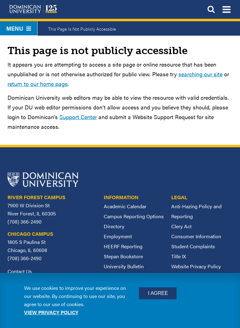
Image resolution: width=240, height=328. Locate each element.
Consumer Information (196, 236)
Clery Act (181, 226)
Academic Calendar (125, 206)
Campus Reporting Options (134, 216)
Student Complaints (193, 246)
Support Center (78, 117)
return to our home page (38, 84)
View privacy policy (51, 312)
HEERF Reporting (123, 246)
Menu (18, 28)
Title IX (178, 256)
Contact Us (20, 271)
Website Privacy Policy (196, 266)
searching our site (200, 74)
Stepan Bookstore (123, 256)
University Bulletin (124, 266)
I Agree (158, 293)
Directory (114, 226)
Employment (118, 236)
